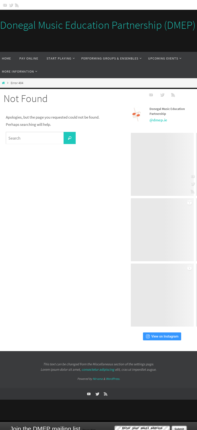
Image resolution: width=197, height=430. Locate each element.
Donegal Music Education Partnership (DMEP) (98, 25)
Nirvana (98, 379)
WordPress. (113, 379)
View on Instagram (162, 336)
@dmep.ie (158, 120)
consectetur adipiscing (98, 369)
